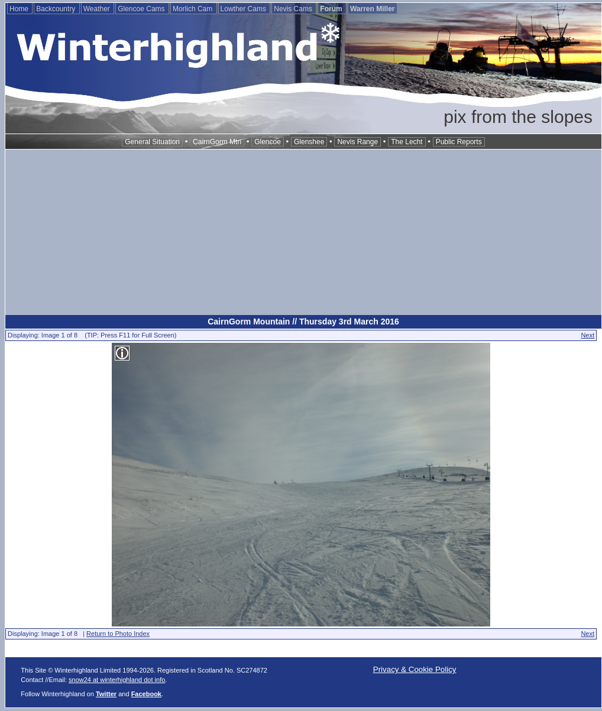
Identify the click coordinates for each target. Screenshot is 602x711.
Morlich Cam (194, 9)
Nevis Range (357, 142)
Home (19, 9)
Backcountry (56, 9)
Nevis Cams (294, 9)
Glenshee (309, 142)
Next (587, 335)
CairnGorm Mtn (217, 142)
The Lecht (406, 142)
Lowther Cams (244, 9)
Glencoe (267, 142)
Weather (97, 9)
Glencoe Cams (142, 9)
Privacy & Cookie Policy (415, 669)
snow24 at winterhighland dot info (117, 679)
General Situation (152, 142)
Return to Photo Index (118, 633)
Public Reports (459, 142)
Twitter (106, 693)
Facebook (146, 693)
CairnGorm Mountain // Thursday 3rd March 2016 (303, 321)
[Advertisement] (303, 232)
